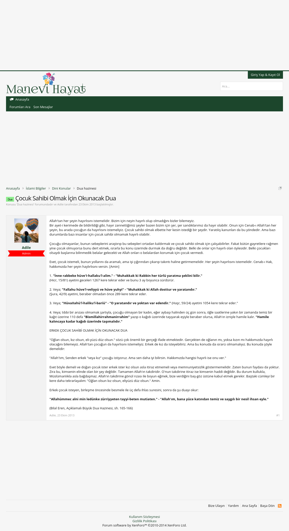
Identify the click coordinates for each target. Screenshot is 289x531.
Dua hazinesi (25, 204)
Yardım (233, 506)
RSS (279, 506)
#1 (278, 415)
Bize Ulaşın (216, 506)
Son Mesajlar (43, 107)
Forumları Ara (20, 107)
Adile (60, 204)
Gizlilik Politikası (145, 521)
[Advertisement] (144, 35)
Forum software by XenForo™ (144, 525)
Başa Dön (267, 506)
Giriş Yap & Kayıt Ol (265, 74)
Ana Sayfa (249, 506)
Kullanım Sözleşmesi (144, 516)
